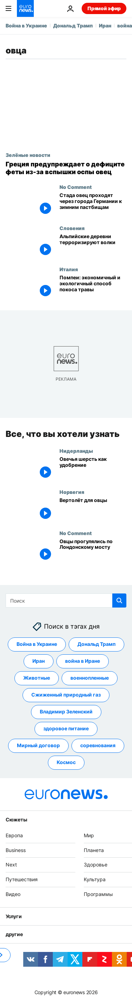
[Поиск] (66, 600)
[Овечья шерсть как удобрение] (92, 468)
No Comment (75, 187)
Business (16, 850)
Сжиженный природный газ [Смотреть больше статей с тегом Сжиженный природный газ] (66, 695)
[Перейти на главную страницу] (25, 8)
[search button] (119, 600)
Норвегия (71, 492)
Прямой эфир (104, 8)
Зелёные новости (28, 155)
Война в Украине (26, 25)
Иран (105, 25)
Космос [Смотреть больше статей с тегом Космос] (66, 762)
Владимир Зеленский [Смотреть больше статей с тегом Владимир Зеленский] (66, 712)
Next (11, 865)
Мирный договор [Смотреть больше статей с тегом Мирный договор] (38, 746)
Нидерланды (76, 450)
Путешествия (22, 880)
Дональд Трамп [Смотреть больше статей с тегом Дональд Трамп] (96, 644)
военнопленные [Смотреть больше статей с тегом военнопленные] (89, 678)
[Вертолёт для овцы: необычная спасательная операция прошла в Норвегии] (92, 509)
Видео (13, 894)
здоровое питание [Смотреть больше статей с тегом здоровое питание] (66, 729)
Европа (14, 835)
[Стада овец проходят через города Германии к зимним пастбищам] (92, 204)
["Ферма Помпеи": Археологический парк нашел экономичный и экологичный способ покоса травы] (92, 287)
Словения (71, 228)
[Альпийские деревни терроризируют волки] (92, 246)
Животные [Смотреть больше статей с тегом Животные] (36, 678)
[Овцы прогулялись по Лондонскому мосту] (92, 550)
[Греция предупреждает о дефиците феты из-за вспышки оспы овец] (66, 168)
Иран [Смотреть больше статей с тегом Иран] (38, 661)
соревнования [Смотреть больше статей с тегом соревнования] (97, 746)
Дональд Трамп (73, 25)
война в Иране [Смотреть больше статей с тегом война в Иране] (82, 661)
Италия (68, 269)
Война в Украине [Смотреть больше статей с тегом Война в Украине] (37, 644)
